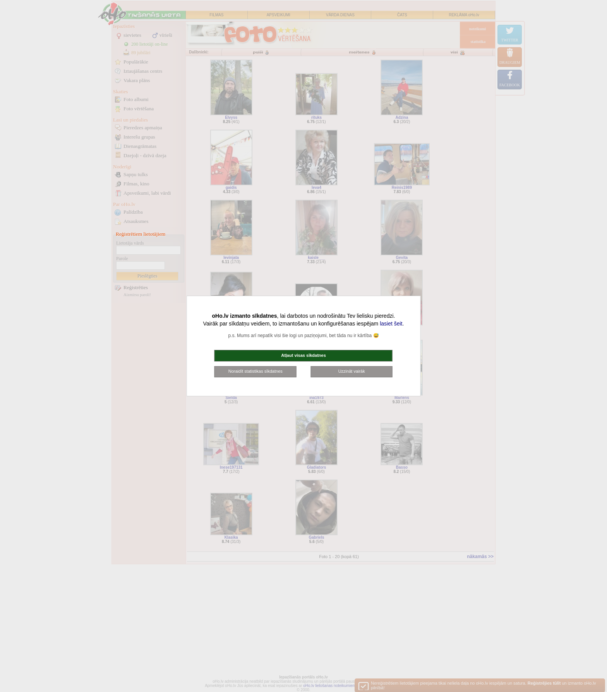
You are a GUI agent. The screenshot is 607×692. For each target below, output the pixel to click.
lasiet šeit (391, 323)
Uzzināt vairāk (351, 371)
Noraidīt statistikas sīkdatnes (255, 371)
